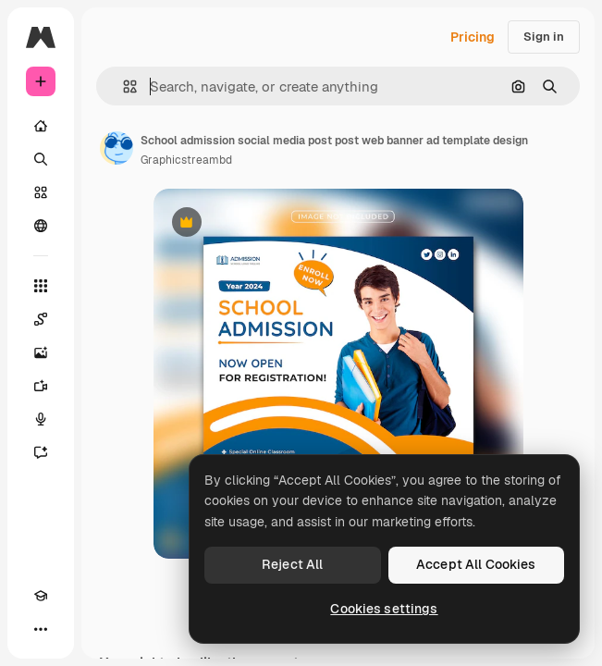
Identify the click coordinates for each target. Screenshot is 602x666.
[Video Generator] (40, 386)
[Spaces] (40, 319)
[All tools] (40, 286)
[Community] (40, 225)
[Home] (40, 126)
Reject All (292, 564)
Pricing (472, 37)
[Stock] (40, 192)
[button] (122, 86)
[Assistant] (40, 452)
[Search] (40, 159)
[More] (40, 629)
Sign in (543, 36)
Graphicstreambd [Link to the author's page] (186, 160)
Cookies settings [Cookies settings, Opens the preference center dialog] (383, 608)
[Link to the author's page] (116, 148)
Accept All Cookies (476, 564)
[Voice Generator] (40, 419)
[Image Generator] (40, 352)
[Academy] (40, 595)
